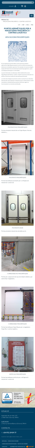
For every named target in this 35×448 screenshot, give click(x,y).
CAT (19, 24)
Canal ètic (4, 446)
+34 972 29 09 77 (9, 433)
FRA (32, 24)
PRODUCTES (5, 19)
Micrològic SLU (21, 446)
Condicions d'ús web (13, 441)
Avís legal (4, 441)
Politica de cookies (23, 443)
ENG (27, 24)
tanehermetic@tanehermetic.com (11, 436)
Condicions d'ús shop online (9, 443)
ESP (23, 24)
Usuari (12, 6)
